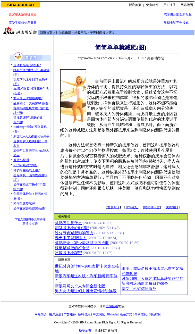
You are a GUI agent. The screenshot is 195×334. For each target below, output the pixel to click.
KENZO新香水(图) (25, 165)
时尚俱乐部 (63, 33)
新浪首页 (135, 5)
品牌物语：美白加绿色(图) (31, 103)
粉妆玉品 (80, 33)
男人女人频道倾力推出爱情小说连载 (86, 291)
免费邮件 (152, 5)
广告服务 (70, 314)
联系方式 (126, 314)
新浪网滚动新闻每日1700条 (145, 283)
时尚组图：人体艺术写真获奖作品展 (152, 279)
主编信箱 (112, 306)
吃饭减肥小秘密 (68, 253)
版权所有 (85, 330)
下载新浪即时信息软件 (30, 219)
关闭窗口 (172, 207)
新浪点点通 (30, 224)
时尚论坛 (132, 207)
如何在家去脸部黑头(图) (29, 208)
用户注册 (169, 5)
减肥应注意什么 (68, 223)
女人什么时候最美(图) (28, 98)
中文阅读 (99, 314)
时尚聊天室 (152, 207)
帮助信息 (140, 314)
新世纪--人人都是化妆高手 (31, 136)
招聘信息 (84, 314)
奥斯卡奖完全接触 (176, 22)
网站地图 (187, 5)
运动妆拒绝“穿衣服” (27, 65)
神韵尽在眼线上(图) (26, 170)
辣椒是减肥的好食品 (72, 248)
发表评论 (113, 207)
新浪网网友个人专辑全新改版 (80, 286)
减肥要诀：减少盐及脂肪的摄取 (82, 243)
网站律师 (155, 314)
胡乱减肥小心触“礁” (72, 228)
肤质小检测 (21, 160)
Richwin (112, 314)
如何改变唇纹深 (24, 203)
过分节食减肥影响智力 (74, 233)
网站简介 (41, 314)
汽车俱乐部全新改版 (178, 14)
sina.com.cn (20, 4)
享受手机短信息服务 (23, 22)
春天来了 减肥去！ (71, 238)
